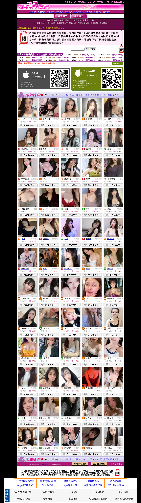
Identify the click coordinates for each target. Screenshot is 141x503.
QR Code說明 (117, 63)
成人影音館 (116, 480)
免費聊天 (98, 388)
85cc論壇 (123, 492)
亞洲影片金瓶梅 (116, 485)
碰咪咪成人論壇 (48, 480)
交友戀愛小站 (70, 485)
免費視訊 (34, 119)
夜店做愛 (73, 498)
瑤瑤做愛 (47, 498)
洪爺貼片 (45, 464)
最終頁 (115, 95)
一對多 (56, 179)
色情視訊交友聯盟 (124, 498)
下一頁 (102, 95)
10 (98, 95)
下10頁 (109, 95)
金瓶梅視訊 (93, 480)
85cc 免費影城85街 (22, 492)
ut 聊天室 (73, 492)
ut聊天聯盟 (98, 492)
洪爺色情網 (48, 485)
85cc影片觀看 (47, 492)
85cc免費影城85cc (25, 480)
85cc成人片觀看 (22, 498)
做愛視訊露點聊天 (98, 498)
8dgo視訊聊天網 (25, 485)
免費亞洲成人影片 (93, 485)
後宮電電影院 (70, 480)
